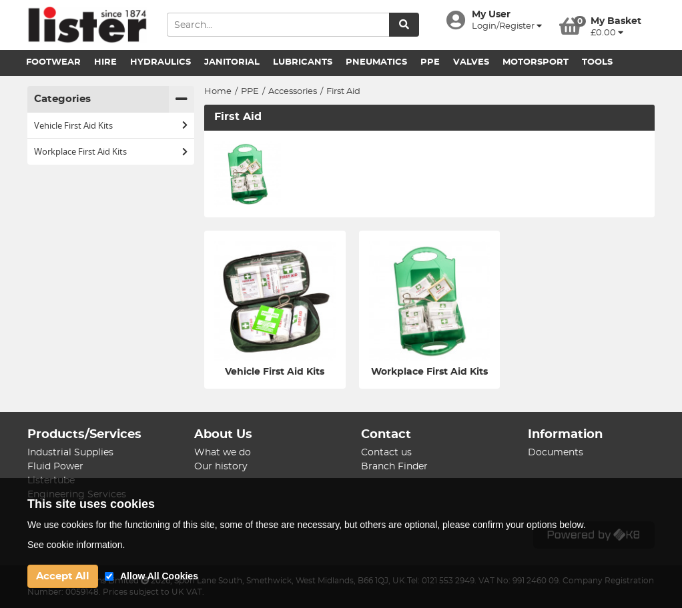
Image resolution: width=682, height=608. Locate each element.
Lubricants (302, 62)
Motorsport (535, 62)
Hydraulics (160, 62)
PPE (430, 62)
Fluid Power (55, 466)
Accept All (62, 576)
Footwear (53, 62)
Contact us (386, 452)
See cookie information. (76, 544)
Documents (555, 452)
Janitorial (232, 62)
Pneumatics (376, 62)
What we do (222, 452)
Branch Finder (394, 466)
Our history (221, 466)
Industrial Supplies (70, 452)
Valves (471, 62)
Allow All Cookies (159, 576)
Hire (105, 62)
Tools (597, 62)
